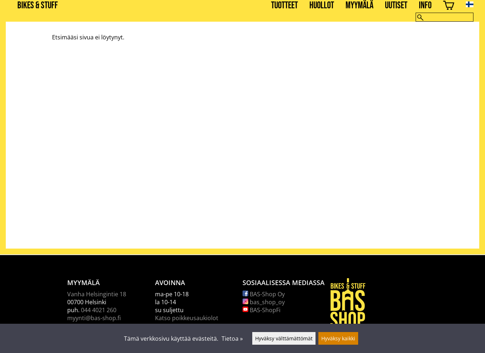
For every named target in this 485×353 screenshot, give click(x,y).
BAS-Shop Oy (263, 294)
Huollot (321, 5)
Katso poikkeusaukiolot (186, 318)
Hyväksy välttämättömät (284, 338)
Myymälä (359, 5)
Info (425, 5)
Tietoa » (232, 339)
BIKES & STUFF (37, 5)
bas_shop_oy (263, 302)
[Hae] (444, 17)
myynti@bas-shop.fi (94, 318)
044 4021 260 (98, 310)
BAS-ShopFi (261, 310)
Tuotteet (284, 5)
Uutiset (396, 5)
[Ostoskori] (448, 6)
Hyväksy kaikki (338, 338)
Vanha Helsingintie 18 (96, 294)
